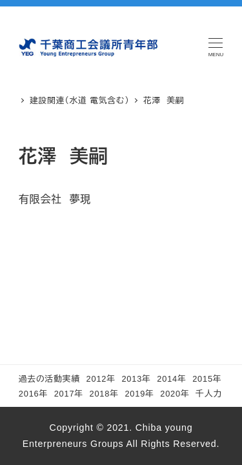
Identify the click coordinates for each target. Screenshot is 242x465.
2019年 (139, 393)
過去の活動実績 (49, 379)
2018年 (104, 393)
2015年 (206, 379)
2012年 (101, 379)
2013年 (135, 379)
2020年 (174, 393)
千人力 (209, 393)
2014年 (171, 379)
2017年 (68, 393)
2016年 (33, 393)
